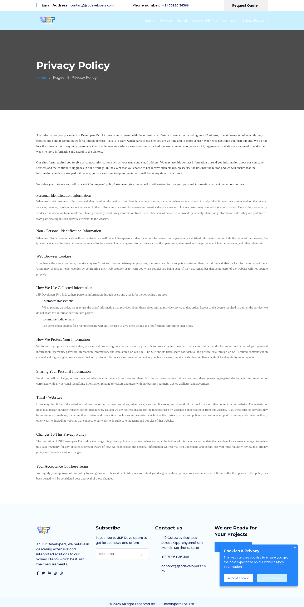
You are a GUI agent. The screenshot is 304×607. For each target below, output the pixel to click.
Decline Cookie (272, 578)
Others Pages (253, 20)
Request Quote (245, 5)
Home (149, 20)
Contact (229, 20)
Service (166, 20)
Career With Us (204, 20)
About (182, 20)
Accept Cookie (238, 578)
